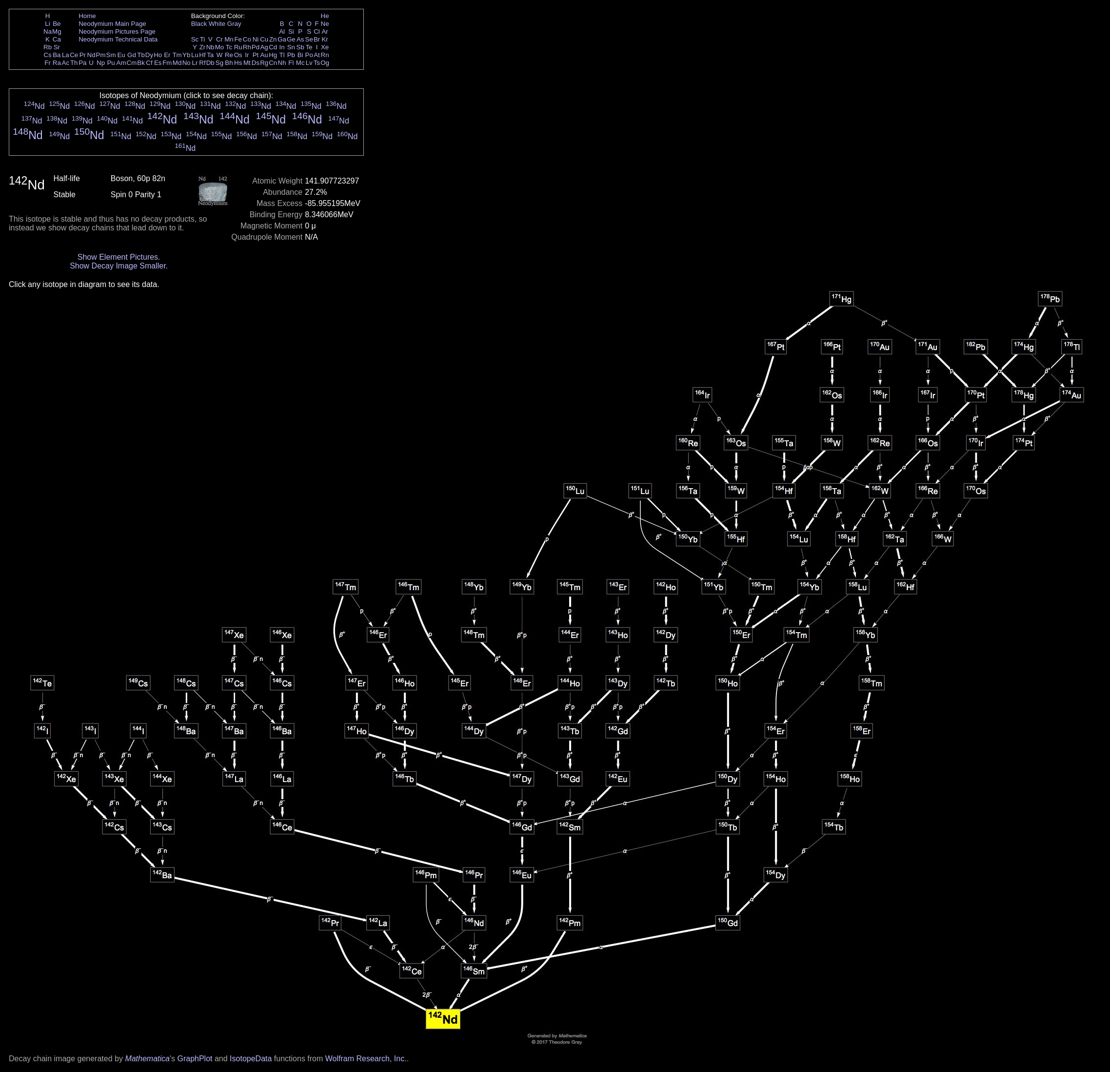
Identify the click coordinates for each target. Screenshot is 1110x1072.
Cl (317, 31)
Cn (273, 62)
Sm (111, 55)
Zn (273, 39)
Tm (176, 55)
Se (309, 39)
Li (47, 23)
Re (229, 55)
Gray (234, 23)
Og (324, 62)
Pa (82, 62)
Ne (325, 23)
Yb (186, 55)
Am (121, 62)
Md (177, 62)
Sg (219, 62)
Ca (57, 39)
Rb (47, 47)
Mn (229, 39)
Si (291, 31)
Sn (291, 47)
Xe (325, 47)
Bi (300, 55)
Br (317, 39)
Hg (273, 55)
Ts (317, 62)
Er (167, 55)
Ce (74, 55)
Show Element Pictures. (119, 257)
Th (74, 62)
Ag (264, 47)
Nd (91, 55)
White (217, 23)
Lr (195, 62)
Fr (47, 62)
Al (282, 31)
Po (309, 55)
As (300, 39)
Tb (141, 55)
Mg (56, 31)
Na (47, 31)
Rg (264, 62)
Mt (247, 62)
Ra (57, 62)
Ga (282, 39)
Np (101, 62)
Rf (202, 62)
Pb (291, 55)
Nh (282, 62)
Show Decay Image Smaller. (119, 266)
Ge (291, 39)
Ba (56, 55)
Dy (149, 55)
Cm (132, 62)
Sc (195, 39)
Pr (82, 55)
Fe (238, 39)
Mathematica (147, 1058)
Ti (202, 39)
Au (264, 55)
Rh (247, 47)
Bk (141, 62)
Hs (238, 62)
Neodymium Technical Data (118, 39)
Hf (202, 55)
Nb (210, 47)
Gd (131, 55)
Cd (273, 47)
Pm (101, 55)
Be (56, 23)
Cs (47, 55)
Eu (121, 55)
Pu (111, 62)
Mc (300, 62)
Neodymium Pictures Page (117, 31)
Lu (194, 55)
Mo (219, 47)
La (65, 55)
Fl (291, 62)
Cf (149, 62)
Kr (324, 39)
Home (87, 16)
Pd (255, 47)
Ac (66, 62)
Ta (210, 55)
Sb (300, 47)
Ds (255, 62)
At (317, 55)
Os (238, 55)
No (186, 62)
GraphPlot (194, 1058)
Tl (282, 55)
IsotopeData (251, 1058)
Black (199, 23)
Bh (229, 62)
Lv (309, 62)
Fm (167, 62)
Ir (247, 55)
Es (158, 62)
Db (210, 62)
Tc (229, 47)
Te (309, 47)
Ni (256, 39)
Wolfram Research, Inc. (366, 1058)
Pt (256, 55)
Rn (325, 55)
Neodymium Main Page (112, 23)
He (325, 16)
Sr (57, 47)
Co (247, 39)
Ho (158, 55)
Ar (324, 31)
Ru (238, 47)
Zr (202, 47)
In (282, 47)
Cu (264, 39)
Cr (219, 39)
